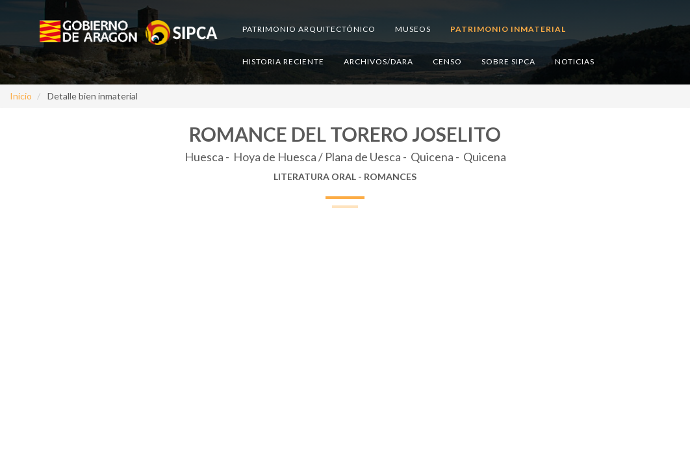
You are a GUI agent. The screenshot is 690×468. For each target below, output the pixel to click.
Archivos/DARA (378, 61)
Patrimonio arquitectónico (309, 29)
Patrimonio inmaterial (508, 29)
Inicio (21, 95)
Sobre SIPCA (508, 61)
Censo (447, 61)
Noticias (574, 61)
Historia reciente (283, 61)
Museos (413, 29)
